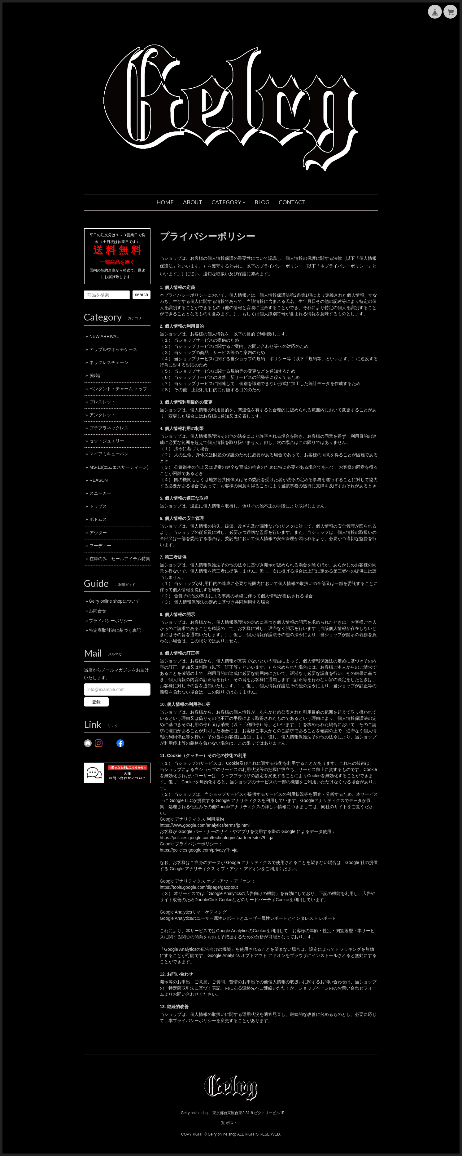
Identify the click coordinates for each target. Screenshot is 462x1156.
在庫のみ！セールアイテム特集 (119, 558)
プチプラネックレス (109, 427)
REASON (98, 480)
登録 (96, 701)
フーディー (100, 545)
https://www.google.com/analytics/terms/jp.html (205, 825)
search (141, 294)
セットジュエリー (106, 440)
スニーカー (100, 493)
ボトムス (98, 519)
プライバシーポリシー (110, 620)
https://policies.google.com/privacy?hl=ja (199, 850)
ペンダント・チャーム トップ (118, 388)
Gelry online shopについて (114, 601)
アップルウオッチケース (113, 349)
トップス (98, 506)
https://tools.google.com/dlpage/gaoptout (199, 887)
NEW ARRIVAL (104, 336)
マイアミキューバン (109, 453)
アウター (98, 532)
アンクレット (102, 414)
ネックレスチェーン (109, 362)
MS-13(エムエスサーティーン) (119, 467)
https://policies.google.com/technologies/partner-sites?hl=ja (216, 837)
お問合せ (97, 610)
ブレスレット (102, 401)
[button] (228, 202)
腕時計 (95, 375)
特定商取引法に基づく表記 (115, 630)
